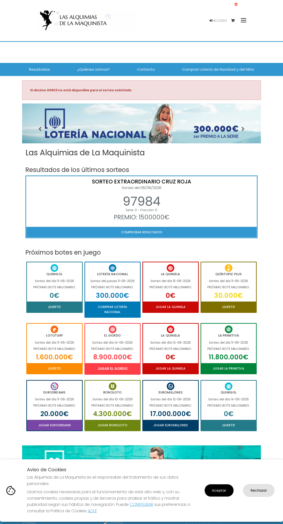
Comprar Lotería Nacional (112, 309)
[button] (40, 129)
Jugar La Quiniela (170, 307)
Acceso (218, 20)
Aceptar (219, 490)
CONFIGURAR (141, 504)
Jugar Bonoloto (112, 425)
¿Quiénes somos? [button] (93, 69)
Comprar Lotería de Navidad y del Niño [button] (218, 69)
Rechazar (258, 490)
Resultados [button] (39, 69)
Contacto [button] (146, 69)
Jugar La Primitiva (228, 368)
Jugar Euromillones (170, 425)
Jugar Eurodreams (54, 425)
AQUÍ (92, 511)
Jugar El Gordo (113, 368)
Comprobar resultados (141, 232)
